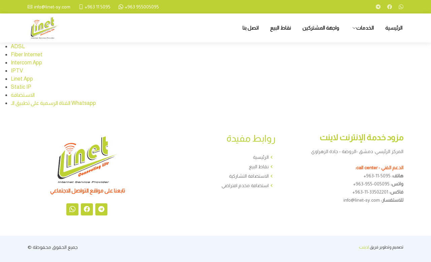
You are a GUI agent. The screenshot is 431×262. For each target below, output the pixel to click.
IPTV (17, 71)
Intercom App (26, 62)
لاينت (364, 247)
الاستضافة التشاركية (249, 176)
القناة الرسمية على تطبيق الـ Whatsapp (53, 103)
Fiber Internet (26, 54)
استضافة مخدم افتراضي (245, 185)
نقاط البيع (280, 28)
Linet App (22, 79)
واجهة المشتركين (320, 28)
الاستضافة (23, 95)
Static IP (21, 87)
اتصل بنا (250, 28)
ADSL (18, 46)
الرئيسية (393, 28)
